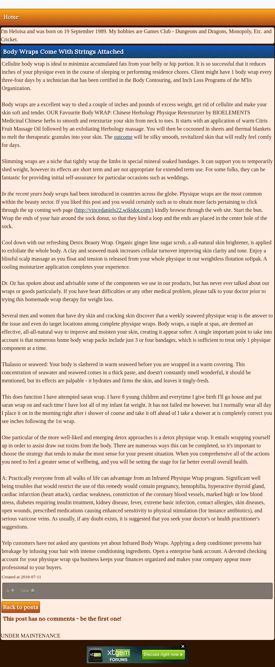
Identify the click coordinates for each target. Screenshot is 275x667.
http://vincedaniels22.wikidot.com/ (114, 210)
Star (27, 591)
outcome (123, 137)
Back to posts (20, 607)
